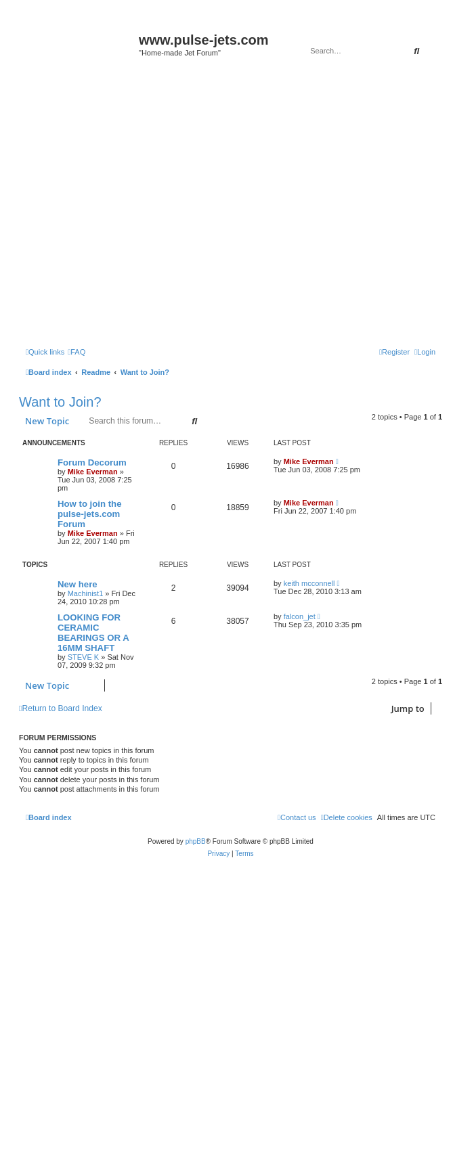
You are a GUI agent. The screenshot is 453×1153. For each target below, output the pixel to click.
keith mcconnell (309, 583)
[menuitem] (76, 352)
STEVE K (83, 657)
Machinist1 (86, 593)
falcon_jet (300, 616)
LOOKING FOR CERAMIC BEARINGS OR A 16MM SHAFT (93, 632)
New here (78, 584)
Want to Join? (60, 401)
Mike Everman (93, 472)
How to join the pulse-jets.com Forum (90, 514)
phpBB (196, 841)
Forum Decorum (92, 462)
